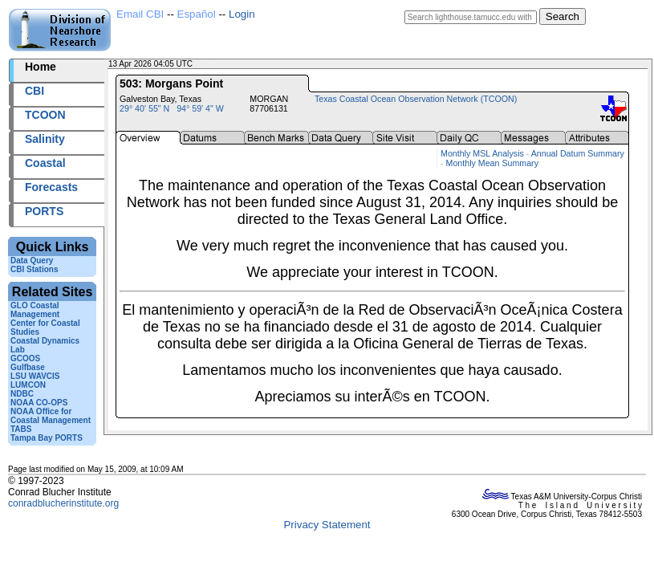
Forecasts (51, 187)
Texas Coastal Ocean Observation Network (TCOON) (416, 99)
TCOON (45, 114)
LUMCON (28, 385)
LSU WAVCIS (34, 376)
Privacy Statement (326, 525)
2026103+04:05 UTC (232, 63)
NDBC (22, 393)
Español (196, 14)
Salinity (45, 138)
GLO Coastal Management (34, 310)
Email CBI (140, 14)
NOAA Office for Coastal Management (50, 416)
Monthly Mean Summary (492, 163)
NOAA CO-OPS (38, 402)
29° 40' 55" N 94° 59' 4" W (172, 108)
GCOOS (25, 358)
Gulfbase (27, 367)
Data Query (31, 260)
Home (40, 66)
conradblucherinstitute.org (63, 503)
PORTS (44, 211)
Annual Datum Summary (577, 153)
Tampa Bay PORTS (46, 438)
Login (242, 14)
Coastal (45, 163)
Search (562, 16)
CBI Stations (34, 269)
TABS (20, 429)
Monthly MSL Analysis (482, 153)
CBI (34, 90)
